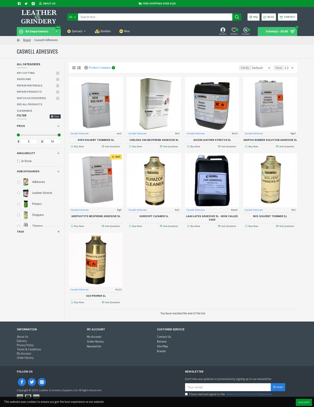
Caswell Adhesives (79, 133)
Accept (305, 402)
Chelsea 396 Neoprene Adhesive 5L (154, 139)
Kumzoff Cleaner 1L (154, 216)
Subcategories (28, 171)
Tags (20, 231)
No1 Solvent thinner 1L (270, 216)
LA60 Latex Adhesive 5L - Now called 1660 (212, 218)
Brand (27, 40)
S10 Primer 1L (96, 295)
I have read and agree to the (229, 394)
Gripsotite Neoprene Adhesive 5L (95, 216)
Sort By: (243, 67)
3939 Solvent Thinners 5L (95, 139)
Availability (26, 153)
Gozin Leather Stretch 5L (212, 139)
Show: (280, 67)
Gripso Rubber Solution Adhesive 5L (270, 139)
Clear (56, 116)
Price (21, 126)
